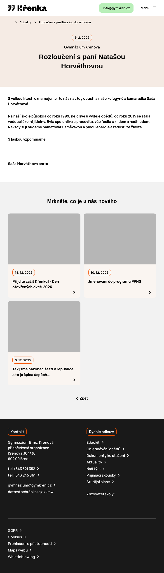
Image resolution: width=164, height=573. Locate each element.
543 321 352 (25, 468)
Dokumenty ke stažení (106, 455)
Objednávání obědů (103, 448)
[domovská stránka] (27, 8)
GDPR (13, 530)
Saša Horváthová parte (28, 163)
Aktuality (25, 22)
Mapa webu (18, 550)
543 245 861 (26, 475)
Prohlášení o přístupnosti (30, 543)
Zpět (84, 398)
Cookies (15, 537)
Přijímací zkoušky (101, 475)
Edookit (93, 442)
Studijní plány (98, 481)
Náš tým (94, 468)
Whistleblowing (21, 556)
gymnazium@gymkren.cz (30, 485)
